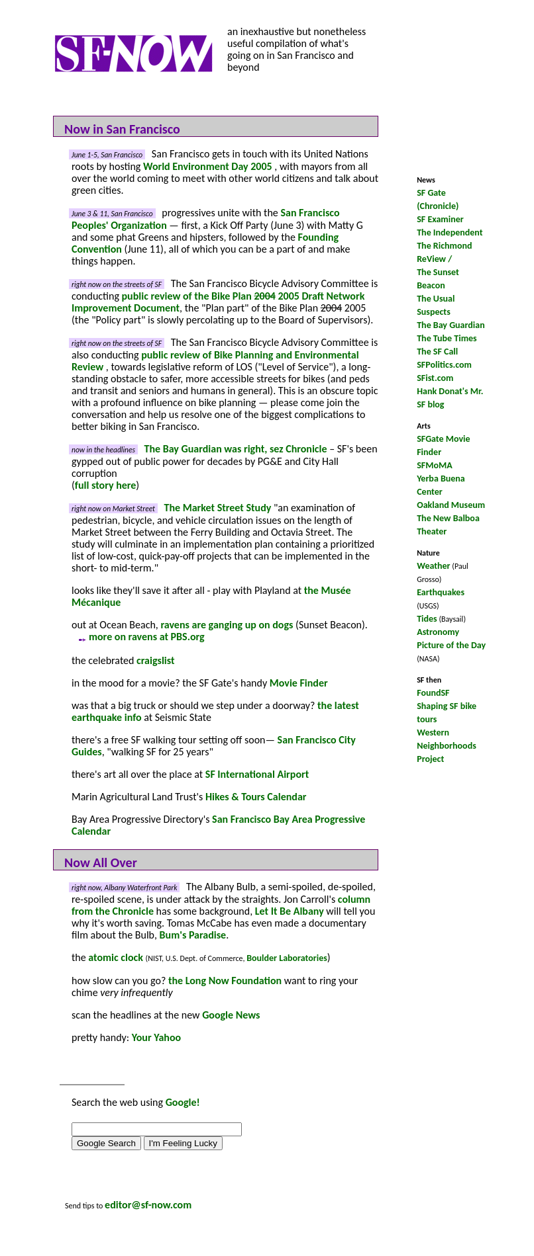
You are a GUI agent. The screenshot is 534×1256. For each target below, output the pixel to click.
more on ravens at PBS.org (138, 636)
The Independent (449, 232)
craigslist (155, 660)
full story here (105, 485)
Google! (183, 1102)
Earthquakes (440, 592)
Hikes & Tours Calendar (256, 796)
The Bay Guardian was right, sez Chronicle (235, 448)
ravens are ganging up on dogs (226, 624)
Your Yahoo (156, 1037)
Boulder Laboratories (286, 958)
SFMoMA (435, 465)
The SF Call (437, 351)
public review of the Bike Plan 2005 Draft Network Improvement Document (218, 302)
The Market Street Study (218, 507)
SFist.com (435, 378)
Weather (433, 565)
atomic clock (115, 957)
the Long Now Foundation (225, 980)
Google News (231, 1015)
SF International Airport (257, 774)
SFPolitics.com (444, 364)
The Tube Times (447, 338)
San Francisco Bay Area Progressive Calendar (218, 825)
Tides (427, 618)
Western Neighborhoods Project (446, 746)
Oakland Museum (451, 505)
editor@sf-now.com (148, 1204)
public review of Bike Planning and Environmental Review (215, 361)
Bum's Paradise (193, 935)
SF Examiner (440, 219)
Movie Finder (299, 683)
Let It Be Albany (289, 911)
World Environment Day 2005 (208, 166)
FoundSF (433, 692)
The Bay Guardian (450, 325)
